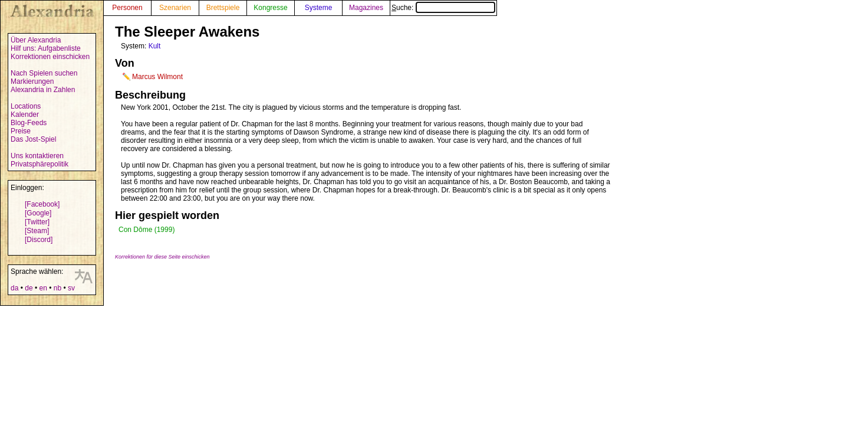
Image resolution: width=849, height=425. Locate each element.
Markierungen (32, 81)
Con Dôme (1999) (147, 229)
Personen (127, 8)
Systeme (319, 8)
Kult (155, 46)
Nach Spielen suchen (44, 73)
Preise (21, 131)
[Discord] (38, 240)
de (28, 288)
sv (71, 288)
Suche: (443, 8)
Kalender (25, 114)
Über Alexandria (36, 40)
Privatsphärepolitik (39, 164)
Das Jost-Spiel (33, 139)
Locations (26, 106)
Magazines (366, 8)
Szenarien (175, 8)
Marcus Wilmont (157, 77)
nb (57, 288)
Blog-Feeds (29, 123)
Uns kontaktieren (37, 156)
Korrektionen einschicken (50, 57)
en (43, 288)
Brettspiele (223, 8)
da (14, 288)
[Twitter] (37, 222)
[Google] (38, 213)
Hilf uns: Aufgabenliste (46, 48)
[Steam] (37, 231)
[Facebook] (42, 204)
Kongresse (270, 8)
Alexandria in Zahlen (43, 90)
